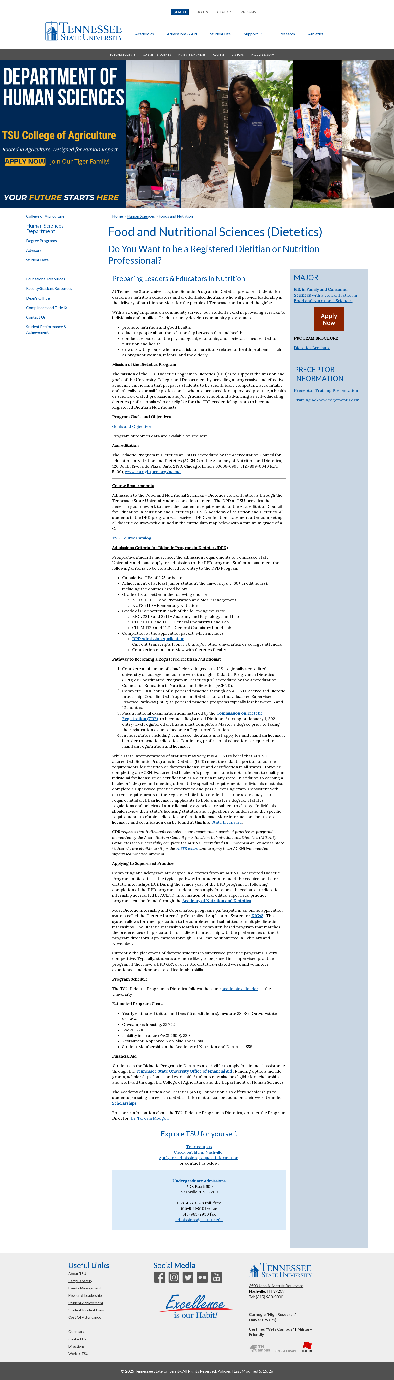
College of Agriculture (45, 216)
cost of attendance (84, 1317)
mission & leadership (85, 1295)
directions (76, 1346)
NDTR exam (187, 848)
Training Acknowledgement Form (326, 399)
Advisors (33, 250)
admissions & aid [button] (182, 33)
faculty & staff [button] (262, 54)
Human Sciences (141, 216)
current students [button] (157, 54)
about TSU (77, 1273)
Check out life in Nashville (198, 1152)
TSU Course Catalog (131, 537)
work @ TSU (78, 1353)
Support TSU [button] (255, 33)
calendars (76, 1331)
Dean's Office (38, 298)
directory (223, 11)
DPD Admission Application (158, 638)
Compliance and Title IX (46, 307)
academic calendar (240, 988)
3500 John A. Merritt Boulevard (276, 1285)
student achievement (85, 1303)
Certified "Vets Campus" (271, 1329)
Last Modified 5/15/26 (253, 1371)
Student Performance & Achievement (46, 329)
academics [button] (144, 33)
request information (218, 1157)
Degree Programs (41, 240)
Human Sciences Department (45, 228)
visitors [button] (238, 54)
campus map (248, 11)
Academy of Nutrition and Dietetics (216, 900)
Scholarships (124, 1103)
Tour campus (199, 1146)
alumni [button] (218, 54)
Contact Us (36, 317)
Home (117, 216)
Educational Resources (45, 278)
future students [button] (122, 54)
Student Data (37, 259)
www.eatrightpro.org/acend (153, 471)
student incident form (86, 1310)
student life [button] (220, 33)
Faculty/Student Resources (49, 288)
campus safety (80, 1281)
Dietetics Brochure (312, 347)
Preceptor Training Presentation (326, 390)
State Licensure (227, 822)
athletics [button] (315, 33)
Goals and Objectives (132, 426)
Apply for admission (178, 1157)
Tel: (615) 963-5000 (266, 1296)
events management (84, 1288)
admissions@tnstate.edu (199, 1219)
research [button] (287, 33)
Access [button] (202, 12)
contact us (77, 1339)
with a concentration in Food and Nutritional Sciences (325, 295)
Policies (224, 1371)
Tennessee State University (83, 31)
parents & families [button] (191, 54)
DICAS (257, 915)
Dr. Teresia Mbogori (150, 1118)
